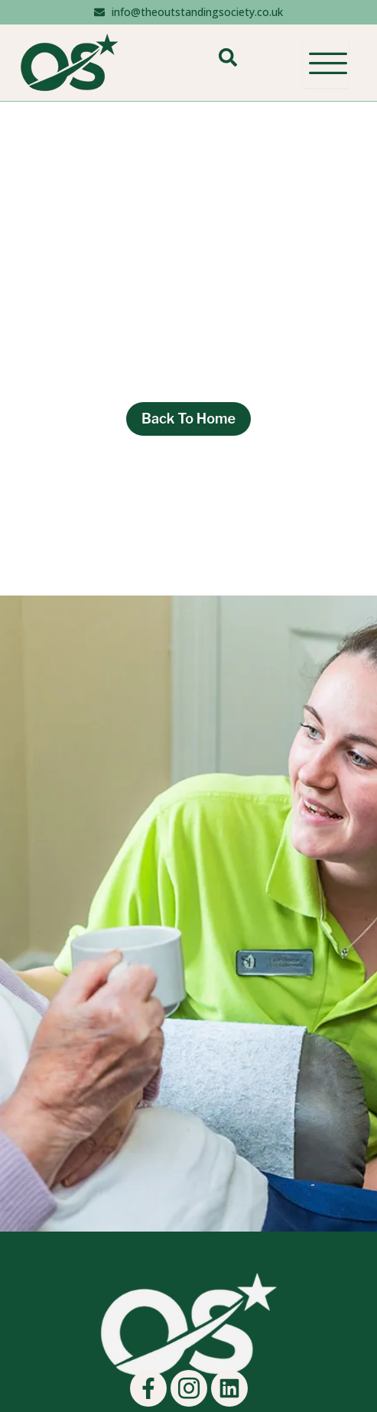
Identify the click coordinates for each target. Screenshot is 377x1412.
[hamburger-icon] (326, 62)
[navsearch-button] (228, 62)
